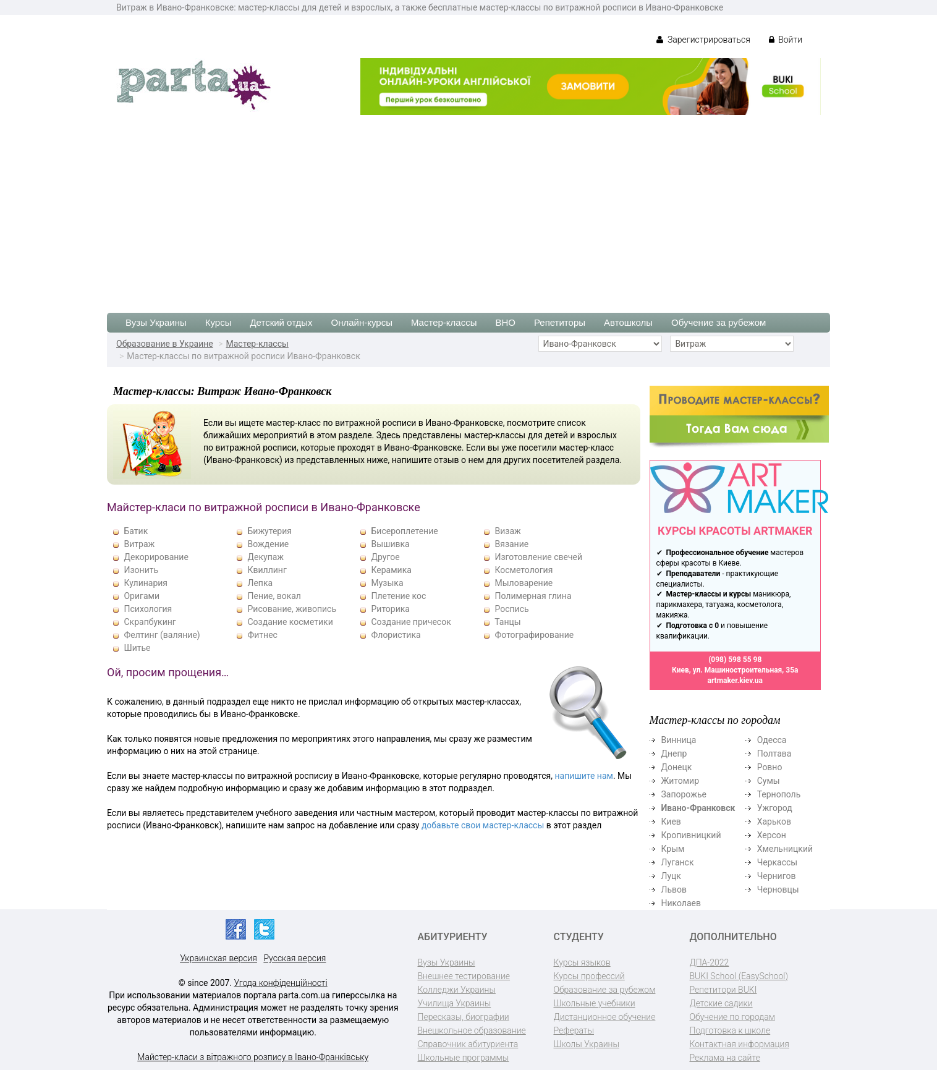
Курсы (218, 322)
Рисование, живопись (291, 609)
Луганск (677, 862)
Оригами (141, 596)
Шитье (137, 648)
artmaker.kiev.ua (735, 680)
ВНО (505, 322)
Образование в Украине (164, 344)
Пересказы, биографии (463, 1017)
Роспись (511, 609)
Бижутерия (269, 531)
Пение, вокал (273, 596)
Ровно (769, 767)
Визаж (507, 531)
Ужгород (774, 808)
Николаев (681, 903)
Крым (673, 849)
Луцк (671, 876)
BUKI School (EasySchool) (739, 976)
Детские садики (721, 1003)
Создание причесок (411, 622)
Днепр (674, 753)
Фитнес (262, 635)
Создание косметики (290, 622)
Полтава (774, 753)
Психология (148, 609)
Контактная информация (739, 1044)
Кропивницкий (691, 835)
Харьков (774, 821)
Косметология (523, 570)
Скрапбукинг (150, 622)
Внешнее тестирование (464, 976)
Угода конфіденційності (281, 983)
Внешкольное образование (472, 1030)
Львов (674, 889)
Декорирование (156, 557)
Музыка (387, 583)
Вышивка (390, 544)
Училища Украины (454, 1003)
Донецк (676, 767)
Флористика (395, 635)
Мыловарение (523, 583)
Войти (785, 40)
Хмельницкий (785, 849)
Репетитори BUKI (723, 990)
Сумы (768, 781)
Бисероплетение (404, 531)
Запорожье (683, 794)
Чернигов (776, 876)
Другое (385, 557)
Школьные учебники (594, 1003)
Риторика (390, 609)
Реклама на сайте (725, 1058)
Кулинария (145, 583)
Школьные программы (463, 1058)
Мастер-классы (444, 322)
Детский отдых (281, 322)
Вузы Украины (156, 322)
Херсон (771, 835)
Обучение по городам (733, 1017)
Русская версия (294, 958)
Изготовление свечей (538, 557)
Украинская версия (218, 958)
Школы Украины (586, 1044)
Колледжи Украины (457, 990)
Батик (136, 531)
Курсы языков (582, 962)
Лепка (260, 583)
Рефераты (574, 1030)
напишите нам (584, 776)
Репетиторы (559, 322)
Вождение (268, 544)
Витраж (139, 544)
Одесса (772, 740)
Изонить (141, 570)
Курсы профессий (589, 976)
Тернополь (779, 794)
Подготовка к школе (730, 1030)
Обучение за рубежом (718, 322)
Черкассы (777, 862)
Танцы (507, 622)
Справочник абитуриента (468, 1044)
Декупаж (265, 557)
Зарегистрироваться (703, 40)
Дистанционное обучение (605, 1017)
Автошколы (628, 322)
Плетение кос (398, 596)
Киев (671, 821)
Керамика (391, 570)
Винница (679, 740)
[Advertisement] (468, 207)
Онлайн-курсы (361, 322)
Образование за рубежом (605, 990)
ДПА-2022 (709, 962)
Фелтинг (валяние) (162, 635)
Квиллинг (266, 570)
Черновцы (778, 889)
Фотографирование (534, 635)
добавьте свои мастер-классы (483, 825)
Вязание (511, 544)
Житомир (680, 781)
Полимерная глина (532, 596)
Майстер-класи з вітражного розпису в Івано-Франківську (252, 1057)
